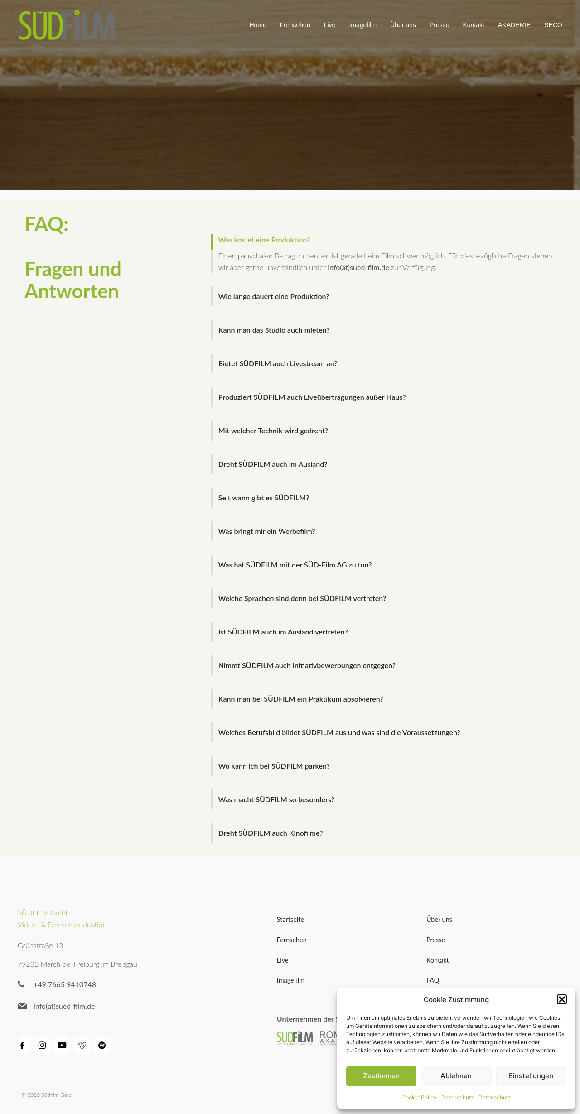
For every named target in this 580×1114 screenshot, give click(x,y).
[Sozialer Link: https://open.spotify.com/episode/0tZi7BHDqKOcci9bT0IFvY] (103, 1046)
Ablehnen (456, 1075)
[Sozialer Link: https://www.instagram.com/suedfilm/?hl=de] (43, 1046)
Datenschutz (457, 1097)
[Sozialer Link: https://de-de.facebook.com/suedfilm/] (25, 1046)
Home (257, 25)
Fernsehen (295, 25)
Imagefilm (363, 25)
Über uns (403, 25)
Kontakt (473, 25)
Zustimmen (381, 1075)
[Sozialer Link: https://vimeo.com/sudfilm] (83, 1046)
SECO (553, 25)
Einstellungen (531, 1075)
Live (330, 25)
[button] (561, 999)
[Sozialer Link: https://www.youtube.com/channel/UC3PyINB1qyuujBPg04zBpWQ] (63, 1046)
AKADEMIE (514, 25)
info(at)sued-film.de (358, 267)
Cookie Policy (419, 1097)
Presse (440, 25)
